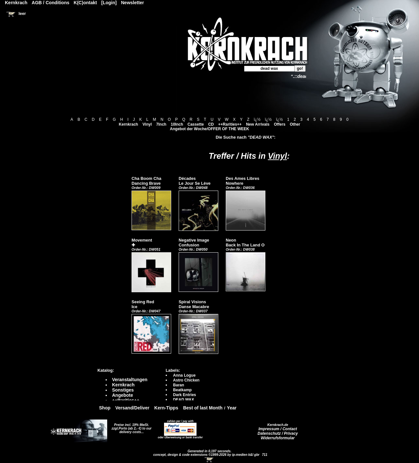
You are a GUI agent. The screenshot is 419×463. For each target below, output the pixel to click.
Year (232, 407)
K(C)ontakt (85, 2)
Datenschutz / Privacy (278, 433)
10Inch (177, 124)
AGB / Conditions (51, 2)
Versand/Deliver (132, 407)
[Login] (109, 2)
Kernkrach (128, 124)
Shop (104, 407)
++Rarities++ (230, 124)
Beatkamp (182, 390)
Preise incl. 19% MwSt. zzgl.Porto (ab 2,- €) (130, 426)
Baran (178, 385)
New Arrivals (257, 124)
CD (211, 124)
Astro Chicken (186, 380)
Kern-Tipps (166, 407)
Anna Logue (184, 375)
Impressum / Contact (278, 429)
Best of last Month (202, 407)
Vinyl (147, 124)
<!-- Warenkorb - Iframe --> (209, 460)
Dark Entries (184, 395)
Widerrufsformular (278, 438)
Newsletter (132, 2)
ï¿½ (257, 119)
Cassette (195, 124)
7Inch (161, 124)
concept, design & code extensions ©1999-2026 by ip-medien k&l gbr (206, 455)
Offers (279, 124)
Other (295, 124)
